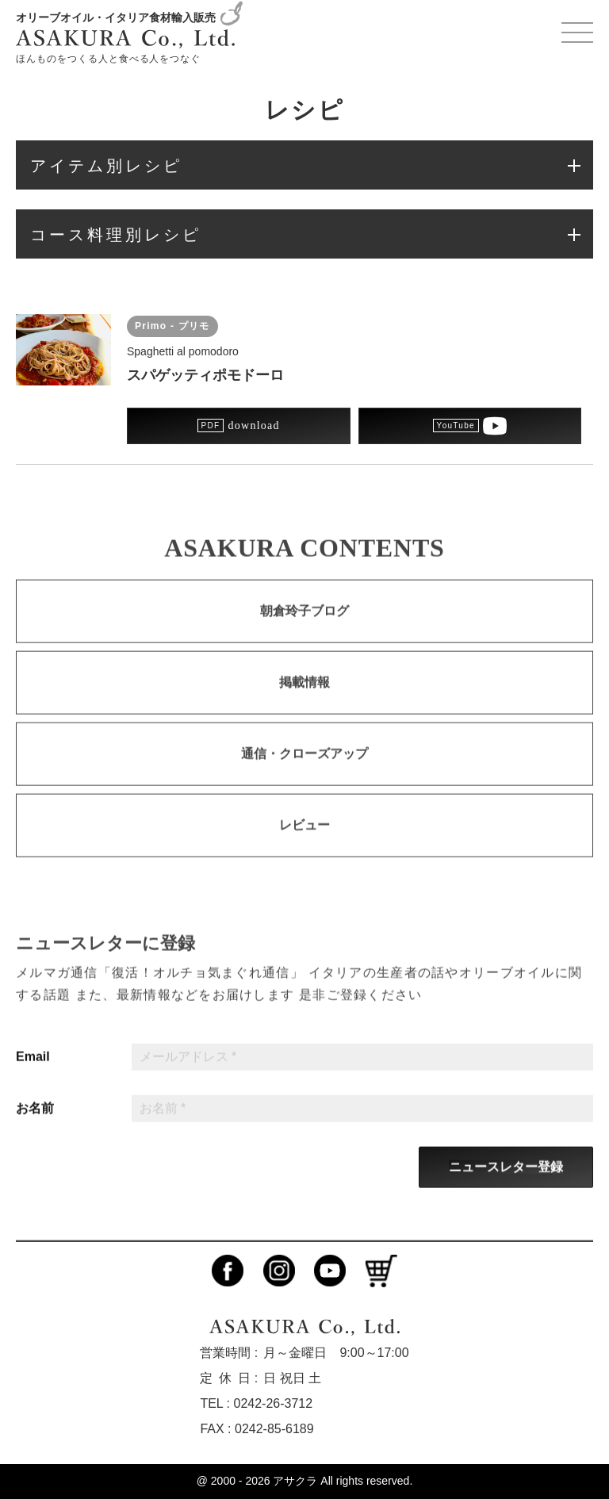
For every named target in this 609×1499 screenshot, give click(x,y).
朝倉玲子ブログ (304, 622)
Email (33, 1067)
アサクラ (295, 1480)
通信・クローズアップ (304, 765)
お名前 (35, 1119)
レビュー (304, 836)
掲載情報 (304, 693)
